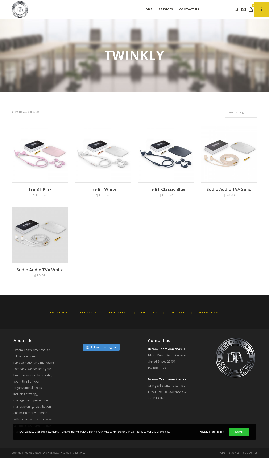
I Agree (239, 431)
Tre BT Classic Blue (166, 189)
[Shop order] (241, 112)
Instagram (208, 312)
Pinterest (119, 312)
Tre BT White (103, 189)
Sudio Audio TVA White (40, 270)
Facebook (59, 312)
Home (222, 452)
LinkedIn (88, 312)
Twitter (177, 312)
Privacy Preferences (211, 431)
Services (234, 452)
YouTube (149, 312)
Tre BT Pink (40, 189)
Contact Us (250, 452)
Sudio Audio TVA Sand (229, 189)
